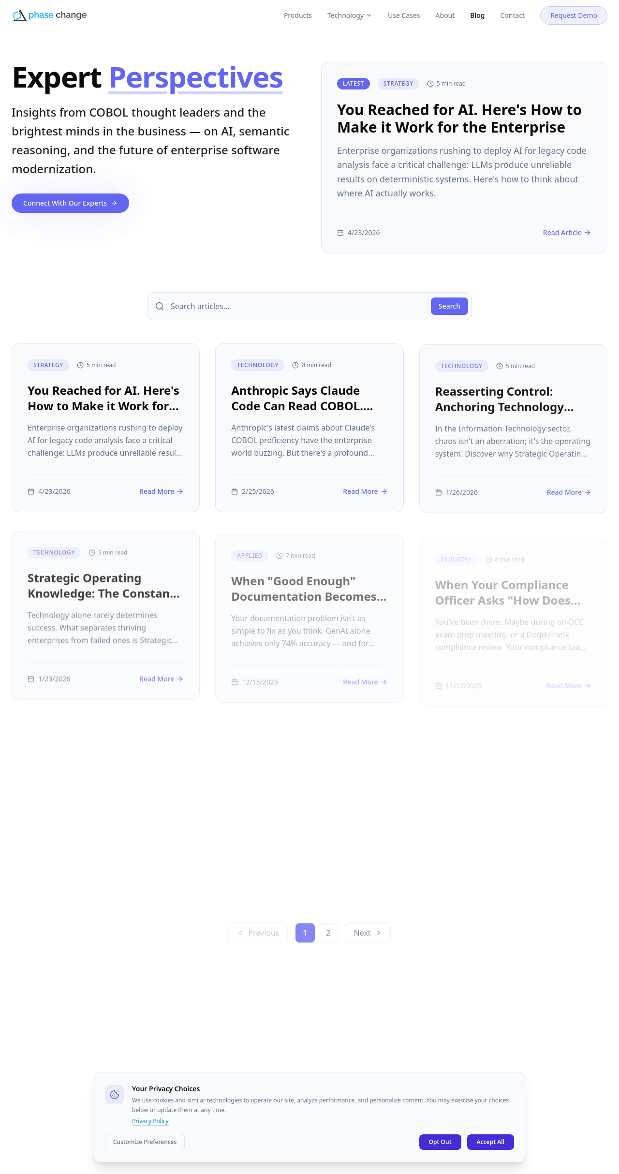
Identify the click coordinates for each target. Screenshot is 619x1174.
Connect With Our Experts (70, 203)
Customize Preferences (145, 1142)
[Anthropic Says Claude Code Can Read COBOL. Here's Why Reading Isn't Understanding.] (309, 436)
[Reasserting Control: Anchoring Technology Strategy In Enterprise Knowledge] (513, 441)
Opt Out (440, 1142)
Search (449, 306)
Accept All (491, 1142)
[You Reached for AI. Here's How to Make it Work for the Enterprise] (464, 157)
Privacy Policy (150, 1121)
